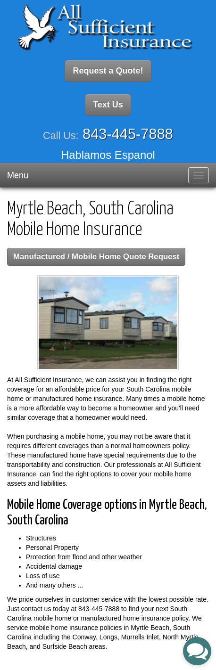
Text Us (108, 104)
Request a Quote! (108, 70)
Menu (17, 175)
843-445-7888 (128, 134)
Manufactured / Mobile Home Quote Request (96, 256)
